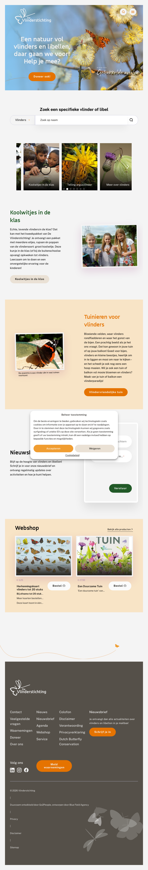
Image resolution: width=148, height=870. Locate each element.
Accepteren (53, 448)
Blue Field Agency (79, 804)
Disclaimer (15, 833)
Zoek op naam (49, 120)
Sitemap (14, 847)
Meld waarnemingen (54, 766)
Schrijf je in (102, 732)
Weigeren (94, 448)
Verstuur (120, 488)
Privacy (14, 819)
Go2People (45, 804)
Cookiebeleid (72, 455)
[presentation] (115, 471)
